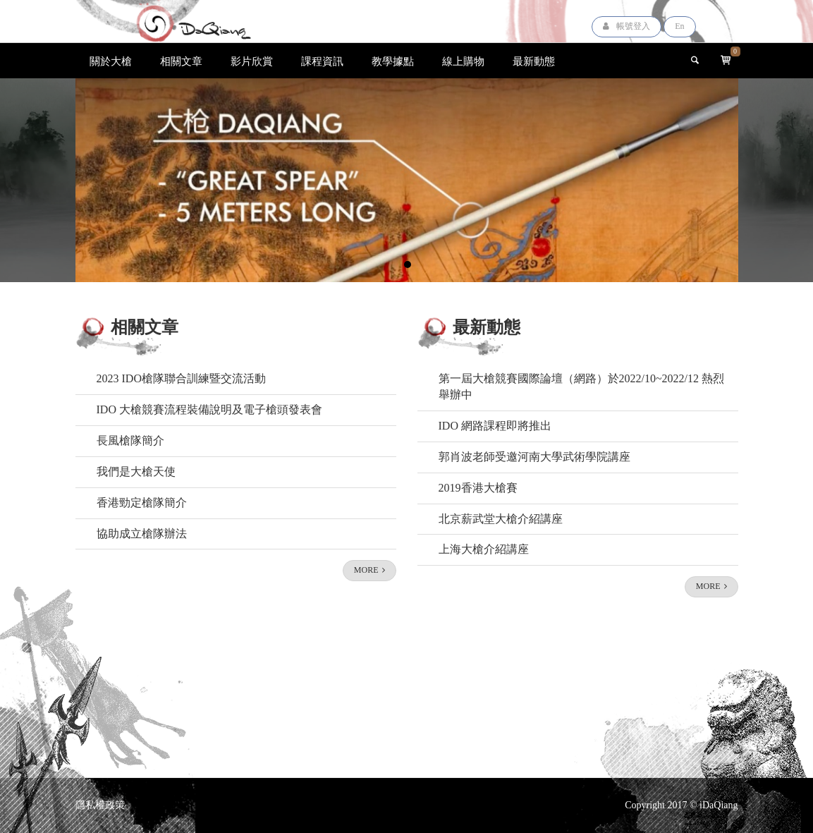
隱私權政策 (100, 805)
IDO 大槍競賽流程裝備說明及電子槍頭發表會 (209, 409)
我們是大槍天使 (136, 472)
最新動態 (534, 61)
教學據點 (393, 61)
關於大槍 (111, 61)
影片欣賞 (252, 61)
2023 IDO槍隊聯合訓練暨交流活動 (181, 378)
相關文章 (181, 61)
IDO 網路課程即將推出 (495, 426)
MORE (369, 570)
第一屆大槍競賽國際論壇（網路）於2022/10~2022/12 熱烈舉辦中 (582, 386)
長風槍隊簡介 (130, 440)
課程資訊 (322, 61)
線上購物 (463, 61)
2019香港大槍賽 (478, 488)
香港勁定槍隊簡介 (142, 503)
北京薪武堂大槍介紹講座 (501, 519)
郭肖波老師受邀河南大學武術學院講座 (534, 457)
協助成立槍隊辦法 (142, 534)
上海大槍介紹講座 (484, 549)
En (679, 26)
